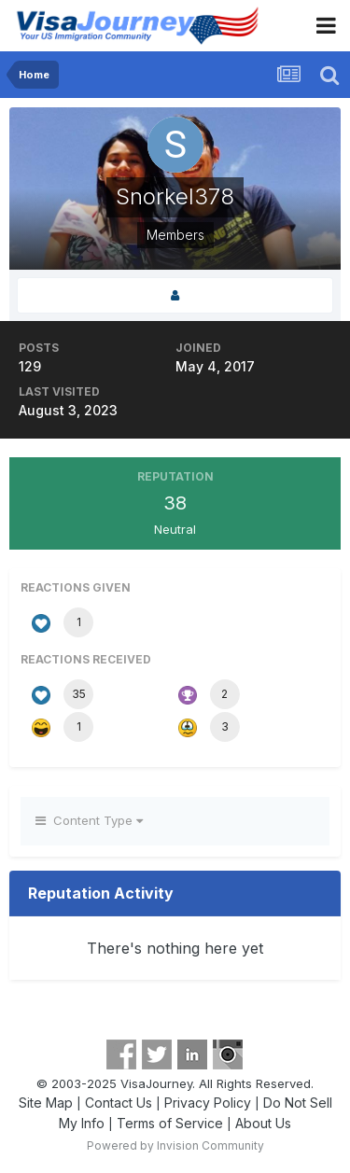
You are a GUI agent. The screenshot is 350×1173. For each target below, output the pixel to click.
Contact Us (118, 1102)
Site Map (46, 1102)
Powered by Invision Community (175, 1145)
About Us (263, 1123)
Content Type (89, 820)
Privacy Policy (207, 1102)
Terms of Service (170, 1123)
